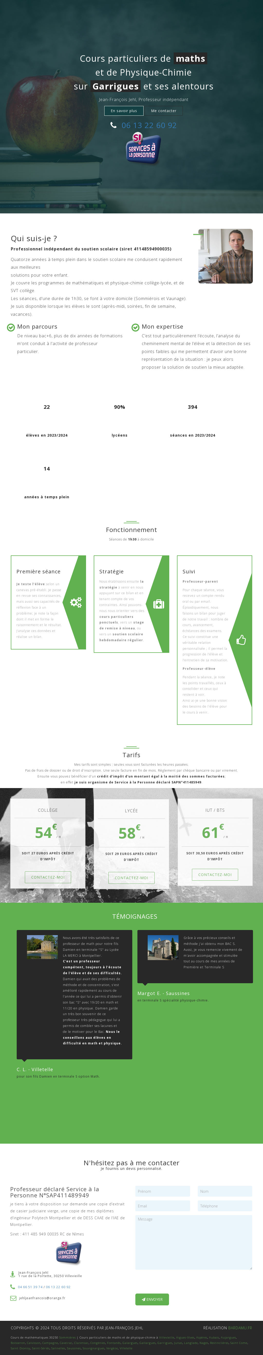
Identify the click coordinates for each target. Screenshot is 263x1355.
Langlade (191, 1343)
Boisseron (18, 1343)
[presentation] (174, 1283)
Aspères (201, 1337)
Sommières (67, 1337)
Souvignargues (94, 1348)
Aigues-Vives (185, 1337)
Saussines (74, 1348)
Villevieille (166, 1337)
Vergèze (112, 1348)
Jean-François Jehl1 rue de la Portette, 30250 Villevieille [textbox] (46, 1274)
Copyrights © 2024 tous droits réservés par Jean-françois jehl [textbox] (77, 1327)
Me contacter (163, 110)
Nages (204, 1343)
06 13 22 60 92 (149, 125)
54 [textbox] (44, 830)
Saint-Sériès (41, 1348)
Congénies (97, 1343)
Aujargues (228, 1337)
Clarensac (81, 1343)
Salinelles (58, 1348)
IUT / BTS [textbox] (219, 810)
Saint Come (238, 1343)
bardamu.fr (240, 1327)
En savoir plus (124, 110)
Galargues (130, 1343)
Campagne (50, 1343)
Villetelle (126, 1348)
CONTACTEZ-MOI (44, 877)
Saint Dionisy (20, 1348)
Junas (178, 1343)
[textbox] (11, 327)
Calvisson (34, 1343)
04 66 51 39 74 (26, 1287)
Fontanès (114, 1343)
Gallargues (147, 1343)
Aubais (214, 1337)
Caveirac (66, 1343)
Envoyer (152, 1299)
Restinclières (219, 1343)
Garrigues (164, 1343)
